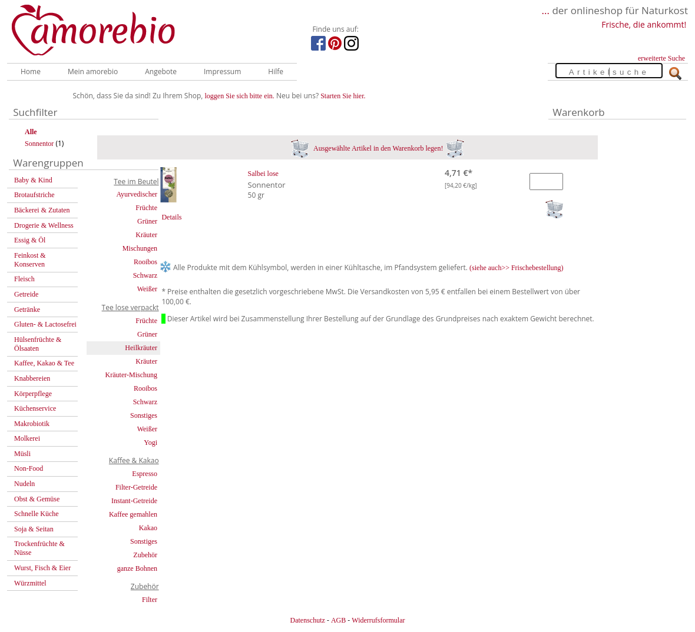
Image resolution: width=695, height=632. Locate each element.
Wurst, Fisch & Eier (42, 568)
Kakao (148, 528)
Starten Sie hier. (342, 96)
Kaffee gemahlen (133, 514)
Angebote (161, 71)
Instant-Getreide (134, 501)
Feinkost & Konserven (30, 259)
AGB (338, 620)
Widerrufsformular (378, 620)
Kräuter (146, 235)
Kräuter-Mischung (131, 375)
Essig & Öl (29, 240)
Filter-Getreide (136, 487)
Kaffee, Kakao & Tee (44, 363)
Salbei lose (263, 173)
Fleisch (24, 279)
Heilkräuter (141, 348)
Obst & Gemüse (36, 499)
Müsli (22, 454)
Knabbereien (32, 378)
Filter (149, 600)
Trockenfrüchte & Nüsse (39, 548)
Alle (31, 132)
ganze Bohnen (137, 568)
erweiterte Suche (661, 58)
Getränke (27, 309)
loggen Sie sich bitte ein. (239, 96)
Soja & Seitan (34, 529)
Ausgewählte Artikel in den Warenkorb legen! (378, 148)
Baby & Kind (33, 180)
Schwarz (145, 275)
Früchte (146, 208)
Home (31, 71)
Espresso (144, 474)
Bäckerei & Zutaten (42, 210)
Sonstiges (143, 415)
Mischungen (140, 248)
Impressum (222, 71)
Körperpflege (33, 394)
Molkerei (27, 438)
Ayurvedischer (136, 194)
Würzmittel (30, 583)
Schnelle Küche (36, 514)
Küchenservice (35, 408)
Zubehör (145, 555)
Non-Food (28, 468)
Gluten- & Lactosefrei (45, 324)
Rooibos (145, 262)
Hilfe (275, 71)
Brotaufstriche (34, 195)
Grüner (147, 221)
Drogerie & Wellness (44, 225)
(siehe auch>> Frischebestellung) (516, 268)
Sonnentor (39, 143)
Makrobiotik (31, 424)
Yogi (150, 442)
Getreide (26, 294)
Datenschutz (307, 620)
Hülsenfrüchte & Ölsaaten (37, 343)
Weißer (147, 289)
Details (171, 217)
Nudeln (24, 484)
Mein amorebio (93, 71)
